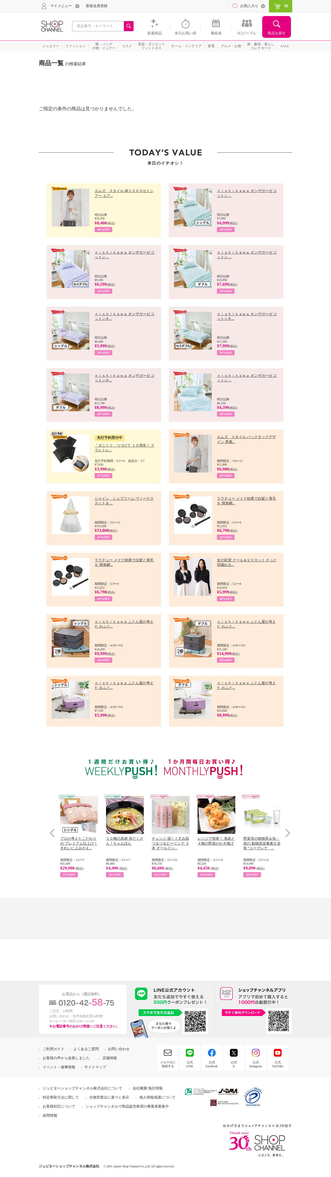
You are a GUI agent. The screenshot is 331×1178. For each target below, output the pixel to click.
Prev (54, 833)
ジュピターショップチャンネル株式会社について (82, 1088)
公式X (234, 1064)
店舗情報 (109, 1058)
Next (286, 833)
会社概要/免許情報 (148, 1088)
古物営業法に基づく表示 (109, 1097)
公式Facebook (212, 1064)
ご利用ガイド (53, 1049)
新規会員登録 (97, 6)
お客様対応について (59, 1106)
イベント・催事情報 (59, 1067)
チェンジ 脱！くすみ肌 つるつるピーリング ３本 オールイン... (170, 843)
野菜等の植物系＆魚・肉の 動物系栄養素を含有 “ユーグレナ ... (262, 843)
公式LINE (189, 1064)
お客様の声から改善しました (66, 1058)
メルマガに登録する (168, 1064)
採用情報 (50, 1115)
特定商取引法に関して (61, 1097)
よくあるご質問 (86, 1049)
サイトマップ (95, 1067)
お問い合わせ (119, 1049)
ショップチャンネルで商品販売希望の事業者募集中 (127, 1106)
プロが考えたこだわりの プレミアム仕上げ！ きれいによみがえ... (78, 843)
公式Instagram (256, 1064)
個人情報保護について (157, 1097)
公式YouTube (277, 1064)
